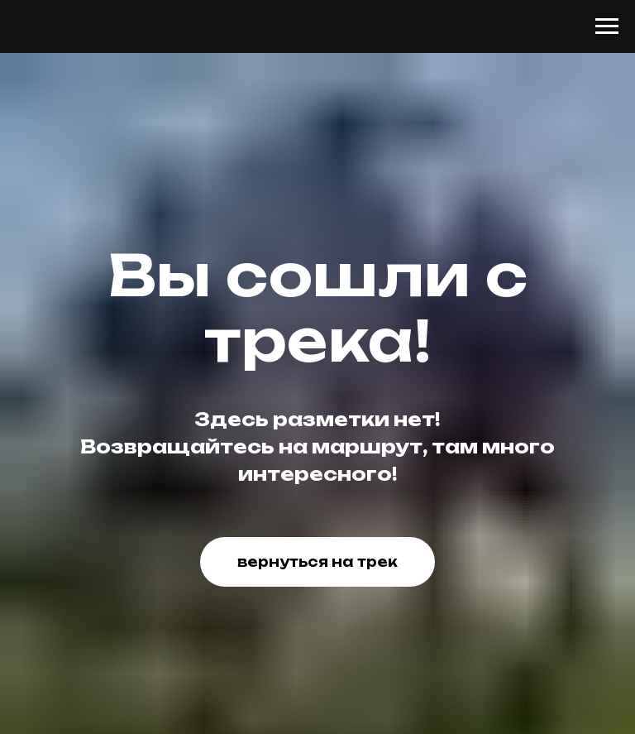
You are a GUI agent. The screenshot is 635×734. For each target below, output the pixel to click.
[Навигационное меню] (606, 26)
